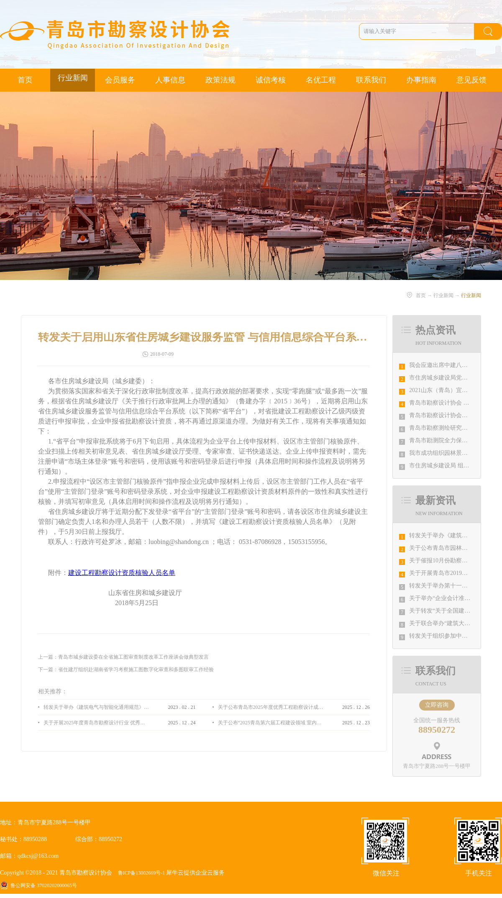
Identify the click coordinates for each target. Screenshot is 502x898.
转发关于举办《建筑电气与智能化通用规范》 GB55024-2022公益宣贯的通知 (96, 707)
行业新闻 (443, 295)
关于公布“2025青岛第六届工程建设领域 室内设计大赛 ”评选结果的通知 (270, 723)
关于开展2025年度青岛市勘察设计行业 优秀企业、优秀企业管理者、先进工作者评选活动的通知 (96, 723)
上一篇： (123, 657)
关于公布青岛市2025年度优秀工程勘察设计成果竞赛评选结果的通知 (270, 707)
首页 (25, 80)
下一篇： (126, 669)
